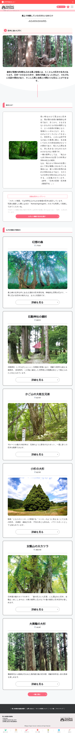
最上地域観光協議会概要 (18, 708)
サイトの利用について (41, 708)
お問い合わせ (30, 708)
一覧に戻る (36, 694)
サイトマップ (59, 708)
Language (62, 6)
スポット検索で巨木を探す (37, 216)
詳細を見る (37, 302)
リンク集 (51, 708)
